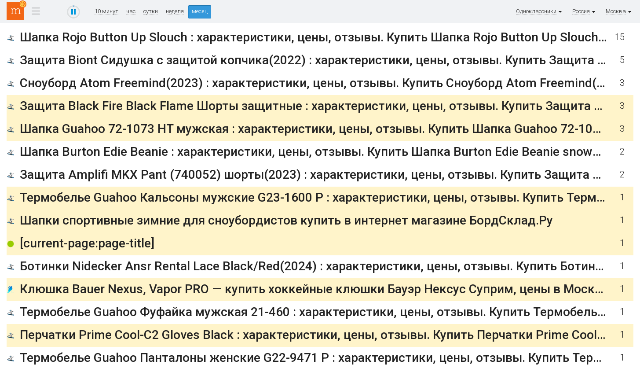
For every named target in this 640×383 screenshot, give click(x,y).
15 (620, 37)
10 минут (106, 11)
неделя (175, 11)
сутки (150, 11)
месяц (200, 11)
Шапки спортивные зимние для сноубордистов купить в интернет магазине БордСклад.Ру (286, 220)
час (130, 11)
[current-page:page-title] (87, 243)
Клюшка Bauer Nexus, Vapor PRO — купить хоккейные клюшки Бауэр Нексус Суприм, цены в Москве (314, 289)
